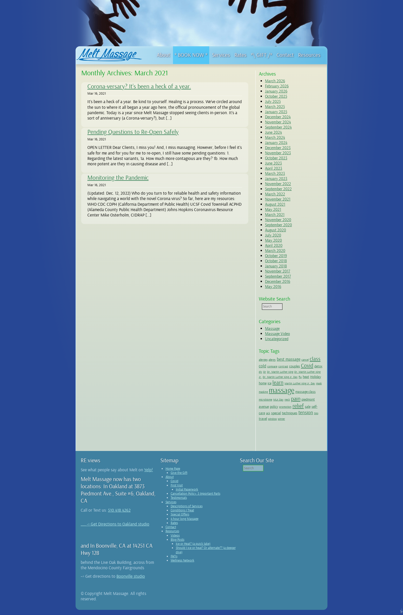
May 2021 (273, 209)
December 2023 (278, 147)
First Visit (177, 491)
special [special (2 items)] (301, 411)
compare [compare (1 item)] (272, 366)
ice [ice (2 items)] (289, 383)
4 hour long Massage (184, 524)
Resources (172, 536)
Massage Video (277, 333)
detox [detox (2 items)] (263, 371)
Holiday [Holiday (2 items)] (271, 383)
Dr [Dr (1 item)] (273, 372)
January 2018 (276, 266)
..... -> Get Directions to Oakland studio (115, 529)
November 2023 (278, 153)
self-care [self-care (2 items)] (284, 411)
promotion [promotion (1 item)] (310, 404)
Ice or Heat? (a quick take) (193, 549)
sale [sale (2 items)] (274, 411)
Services (171, 507)
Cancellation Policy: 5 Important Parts (195, 499)
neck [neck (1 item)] (308, 398)
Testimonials (179, 503)
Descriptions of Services (187, 511)
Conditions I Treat (182, 515)
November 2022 (278, 183)
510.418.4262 (119, 515)
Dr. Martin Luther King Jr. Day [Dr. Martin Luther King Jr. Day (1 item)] (294, 377)
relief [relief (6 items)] (264, 411)
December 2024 (278, 117)
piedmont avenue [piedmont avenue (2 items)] (281, 404)
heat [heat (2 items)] (262, 383)
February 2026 (277, 86)
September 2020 (278, 225)
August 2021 (275, 204)
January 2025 (276, 111)
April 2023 (273, 168)
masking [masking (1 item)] (284, 392)
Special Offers (180, 520)
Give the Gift (179, 478)
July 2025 (273, 101)
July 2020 (273, 235)
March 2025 (275, 106)
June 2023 (273, 163)
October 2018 (276, 261)
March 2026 (275, 81)
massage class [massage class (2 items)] (269, 398)
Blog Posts (177, 545)
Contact (171, 532)
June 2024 (273, 132)
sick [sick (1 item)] (293, 412)
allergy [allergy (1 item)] (272, 359)
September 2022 (278, 189)
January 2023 (276, 178)
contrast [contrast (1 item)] (283, 366)
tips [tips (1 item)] (293, 418)
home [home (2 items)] (282, 383)
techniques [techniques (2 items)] (266, 418)
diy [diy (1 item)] (269, 372)
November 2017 (277, 271)
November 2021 (277, 199)
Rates (174, 528)
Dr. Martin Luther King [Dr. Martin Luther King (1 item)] (289, 372)
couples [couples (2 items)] (294, 366)
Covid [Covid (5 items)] (307, 365)
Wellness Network (182, 566)
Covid (174, 486)
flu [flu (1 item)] (314, 377)
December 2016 (277, 281)
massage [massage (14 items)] (303, 390)
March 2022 (275, 194)
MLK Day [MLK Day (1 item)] (300, 398)
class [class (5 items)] (315, 359)
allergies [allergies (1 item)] (263, 359)
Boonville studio (130, 581)
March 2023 (275, 173)
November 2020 (278, 219)
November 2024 (278, 122)
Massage (272, 328)
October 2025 (276, 96)
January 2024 (276, 142)
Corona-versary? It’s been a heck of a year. (139, 86)
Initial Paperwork (187, 495)
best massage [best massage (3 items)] (288, 359)
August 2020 (275, 230)
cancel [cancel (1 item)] (305, 359)
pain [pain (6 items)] (263, 404)
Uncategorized (276, 338)
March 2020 (275, 250)
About (170, 482)
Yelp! (148, 475)
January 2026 (276, 91)
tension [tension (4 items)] (282, 418)
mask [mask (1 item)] (276, 392)
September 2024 (278, 127)
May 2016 (273, 286)
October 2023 (276, 158)
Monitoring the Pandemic (118, 178)
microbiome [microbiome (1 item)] (287, 398)
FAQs (174, 561)
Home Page (173, 474)
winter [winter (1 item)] (262, 424)
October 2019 (276, 255)
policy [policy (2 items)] (299, 404)
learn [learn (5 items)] (297, 382)
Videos (175, 541)
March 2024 (275, 137)
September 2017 (278, 276)
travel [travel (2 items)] (300, 418)
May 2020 (273, 240)
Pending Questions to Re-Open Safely (133, 132)
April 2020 (273, 245)
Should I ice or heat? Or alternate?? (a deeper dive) (206, 555)
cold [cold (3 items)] (262, 366)
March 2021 (275, 214)
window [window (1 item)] (309, 418)
